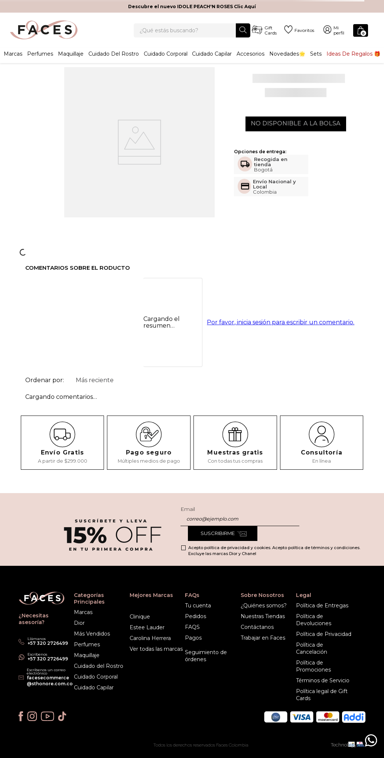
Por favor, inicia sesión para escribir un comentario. (280, 330)
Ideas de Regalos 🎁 (353, 61)
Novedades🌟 (287, 61)
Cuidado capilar (212, 61)
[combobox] (192, 34)
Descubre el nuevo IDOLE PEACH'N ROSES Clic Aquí (192, 6)
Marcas (13, 61)
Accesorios (250, 61)
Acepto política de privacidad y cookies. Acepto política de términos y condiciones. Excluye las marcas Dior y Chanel (274, 550)
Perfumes (40, 61)
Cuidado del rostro (113, 61)
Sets (316, 61)
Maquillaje (71, 61)
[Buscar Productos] (243, 33)
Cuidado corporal (166, 61)
